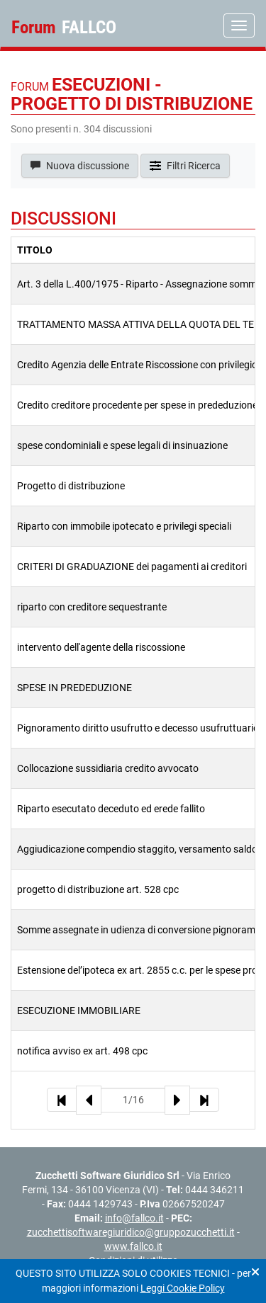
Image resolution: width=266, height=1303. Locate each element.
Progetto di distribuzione (71, 485)
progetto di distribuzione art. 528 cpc (98, 889)
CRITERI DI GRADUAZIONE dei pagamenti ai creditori (132, 566)
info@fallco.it (134, 1218)
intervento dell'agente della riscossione (101, 647)
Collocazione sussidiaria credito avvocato (108, 768)
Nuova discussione (80, 165)
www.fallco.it (133, 1246)
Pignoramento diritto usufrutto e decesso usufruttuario (138, 728)
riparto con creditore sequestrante (92, 607)
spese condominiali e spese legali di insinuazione (122, 445)
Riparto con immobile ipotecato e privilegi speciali (124, 526)
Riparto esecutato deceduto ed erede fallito (111, 808)
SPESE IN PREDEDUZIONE (74, 687)
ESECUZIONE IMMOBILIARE (78, 1010)
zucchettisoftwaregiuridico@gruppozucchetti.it (131, 1232)
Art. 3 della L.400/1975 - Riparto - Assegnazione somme (139, 284)
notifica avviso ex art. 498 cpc (82, 1051)
